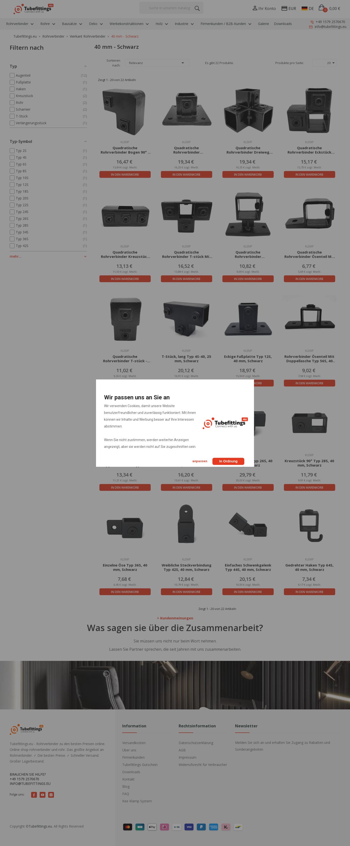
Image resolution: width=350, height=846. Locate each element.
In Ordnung (228, 461)
